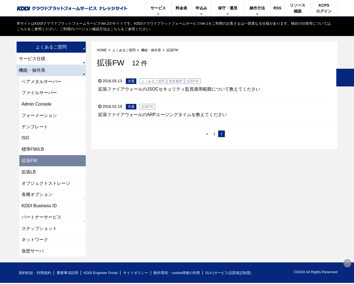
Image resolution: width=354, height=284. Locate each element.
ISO (25, 138)
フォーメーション (39, 115)
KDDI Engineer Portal (101, 274)
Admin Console (37, 104)
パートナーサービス (41, 218)
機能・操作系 (32, 70)
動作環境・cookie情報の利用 (178, 274)
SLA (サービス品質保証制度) (230, 274)
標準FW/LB (33, 149)
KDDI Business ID (39, 206)
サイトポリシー (136, 274)
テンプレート (35, 127)
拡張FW (29, 161)
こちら (22, 29)
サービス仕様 (32, 58)
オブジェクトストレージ (46, 183)
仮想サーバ (33, 252)
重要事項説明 (67, 274)
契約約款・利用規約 (35, 274)
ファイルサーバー (39, 93)
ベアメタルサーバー (41, 81)
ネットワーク (35, 240)
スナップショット (39, 229)
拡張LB (29, 172)
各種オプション (37, 195)
